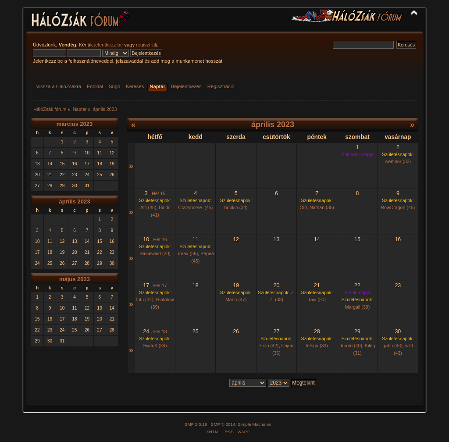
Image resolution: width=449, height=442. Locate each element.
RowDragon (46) (398, 207)
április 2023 (74, 201)
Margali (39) (357, 307)
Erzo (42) (269, 345)
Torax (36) (187, 253)
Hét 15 (158, 193)
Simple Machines (254, 424)
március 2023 (75, 124)
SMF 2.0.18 (196, 424)
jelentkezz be (108, 44)
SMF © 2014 (223, 424)
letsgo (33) (317, 345)
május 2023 (74, 279)
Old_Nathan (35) (317, 207)
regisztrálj (146, 44)
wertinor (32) (398, 161)
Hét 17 (160, 285)
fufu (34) (144, 299)
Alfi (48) (148, 207)
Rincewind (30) (155, 253)
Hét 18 (160, 331)
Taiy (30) (317, 299)
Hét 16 (160, 239)
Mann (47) (235, 299)
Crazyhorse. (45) (195, 207)
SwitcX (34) (155, 345)
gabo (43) (393, 345)
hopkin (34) (236, 207)
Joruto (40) (351, 345)
